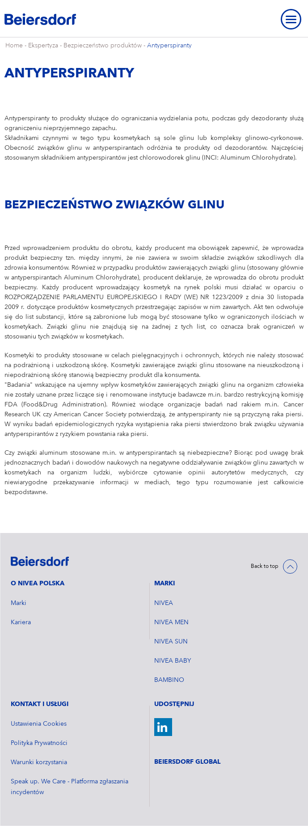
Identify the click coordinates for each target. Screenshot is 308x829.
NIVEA (163, 603)
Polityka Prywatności (39, 743)
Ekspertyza (43, 45)
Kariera (21, 622)
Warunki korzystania (39, 762)
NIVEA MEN (171, 622)
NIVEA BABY (172, 661)
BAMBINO (169, 680)
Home (14, 45)
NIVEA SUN (171, 642)
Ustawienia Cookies (39, 724)
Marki (18, 603)
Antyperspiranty (169, 45)
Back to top (264, 566)
